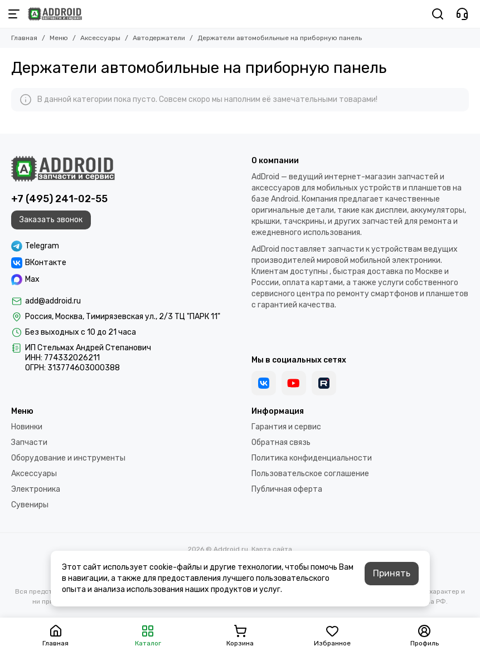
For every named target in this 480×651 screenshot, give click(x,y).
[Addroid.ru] (55, 14)
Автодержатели (159, 38)
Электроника (35, 489)
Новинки (26, 427)
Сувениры (30, 505)
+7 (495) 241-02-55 (59, 199)
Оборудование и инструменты (68, 458)
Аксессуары (100, 38)
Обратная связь (281, 442)
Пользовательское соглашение (310, 473)
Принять (391, 573)
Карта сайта (271, 549)
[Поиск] (437, 14)
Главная (24, 38)
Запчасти (29, 442)
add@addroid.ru (53, 301)
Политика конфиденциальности (311, 458)
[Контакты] (462, 14)
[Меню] (14, 14)
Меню (59, 38)
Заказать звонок (51, 219)
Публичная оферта (286, 489)
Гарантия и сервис (286, 427)
